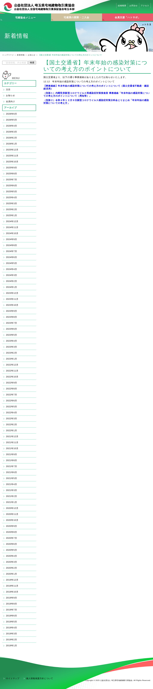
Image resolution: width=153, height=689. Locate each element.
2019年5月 (11, 621)
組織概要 (122, 5)
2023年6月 (11, 329)
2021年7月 (11, 466)
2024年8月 (11, 245)
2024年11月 (12, 227)
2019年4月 (11, 627)
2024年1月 (11, 287)
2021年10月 (12, 448)
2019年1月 (11, 645)
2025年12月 (12, 149)
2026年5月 (11, 120)
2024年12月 (12, 221)
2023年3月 (11, 347)
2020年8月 (11, 532)
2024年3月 (11, 275)
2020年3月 (11, 562)
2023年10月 (12, 305)
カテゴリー (10, 83)
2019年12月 (12, 580)
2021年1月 (11, 502)
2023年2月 (11, 353)
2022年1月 (11, 430)
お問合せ (133, 5)
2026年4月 (11, 126)
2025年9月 (11, 167)
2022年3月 (11, 418)
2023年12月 (12, 293)
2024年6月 (11, 257)
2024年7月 (11, 251)
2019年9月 (11, 598)
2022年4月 (11, 412)
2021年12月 (12, 436)
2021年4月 (11, 484)
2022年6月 (11, 400)
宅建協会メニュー (25, 17)
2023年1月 (11, 359)
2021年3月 (11, 490)
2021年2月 (11, 496)
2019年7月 (11, 609)
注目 (8, 89)
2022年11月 (12, 371)
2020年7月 (11, 538)
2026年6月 (11, 114)
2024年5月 (11, 263)
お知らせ (31, 55)
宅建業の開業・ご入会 (76, 17)
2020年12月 (12, 508)
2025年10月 (12, 161)
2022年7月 (11, 394)
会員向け (10, 101)
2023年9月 (11, 311)
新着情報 (21, 55)
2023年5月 (11, 335)
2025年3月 (11, 203)
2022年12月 (12, 365)
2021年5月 (11, 478)
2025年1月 (11, 215)
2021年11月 (12, 442)
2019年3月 (11, 633)
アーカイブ (10, 107)
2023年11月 (12, 299)
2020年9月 (11, 526)
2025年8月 (11, 173)
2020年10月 (12, 520)
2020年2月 (11, 568)
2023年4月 (11, 341)
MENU (16, 78)
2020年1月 (11, 574)
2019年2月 (11, 639)
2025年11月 (12, 155)
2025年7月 (11, 179)
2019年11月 (12, 586)
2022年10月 (12, 376)
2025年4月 (11, 197)
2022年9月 (11, 382)
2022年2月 (11, 424)
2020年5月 (11, 550)
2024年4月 (11, 269)
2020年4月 (11, 556)
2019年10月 (12, 592)
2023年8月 (11, 317)
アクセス (145, 5)
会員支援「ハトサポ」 (127, 17)
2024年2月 (11, 281)
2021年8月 (11, 460)
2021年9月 (11, 454)
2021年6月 (11, 472)
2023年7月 (11, 323)
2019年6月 (11, 615)
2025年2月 (11, 209)
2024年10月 (12, 233)
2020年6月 (11, 544)
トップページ (8, 55)
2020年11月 (12, 514)
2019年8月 (11, 604)
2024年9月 (11, 239)
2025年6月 (11, 185)
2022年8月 (11, 388)
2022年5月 (11, 406)
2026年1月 (11, 143)
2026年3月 (11, 132)
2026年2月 (11, 138)
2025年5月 (11, 191)
